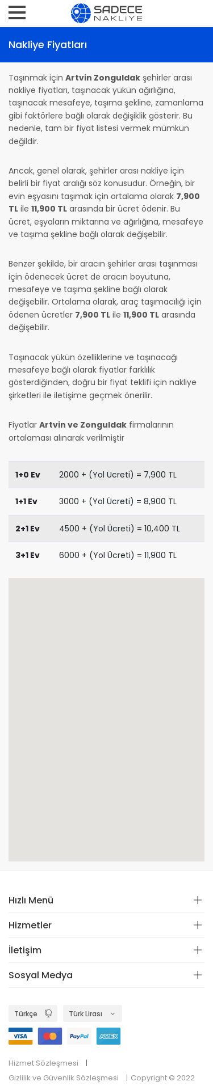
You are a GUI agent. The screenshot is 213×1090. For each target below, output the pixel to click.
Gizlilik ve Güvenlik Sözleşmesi (64, 1077)
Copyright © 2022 (163, 1077)
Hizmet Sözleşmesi (43, 1063)
